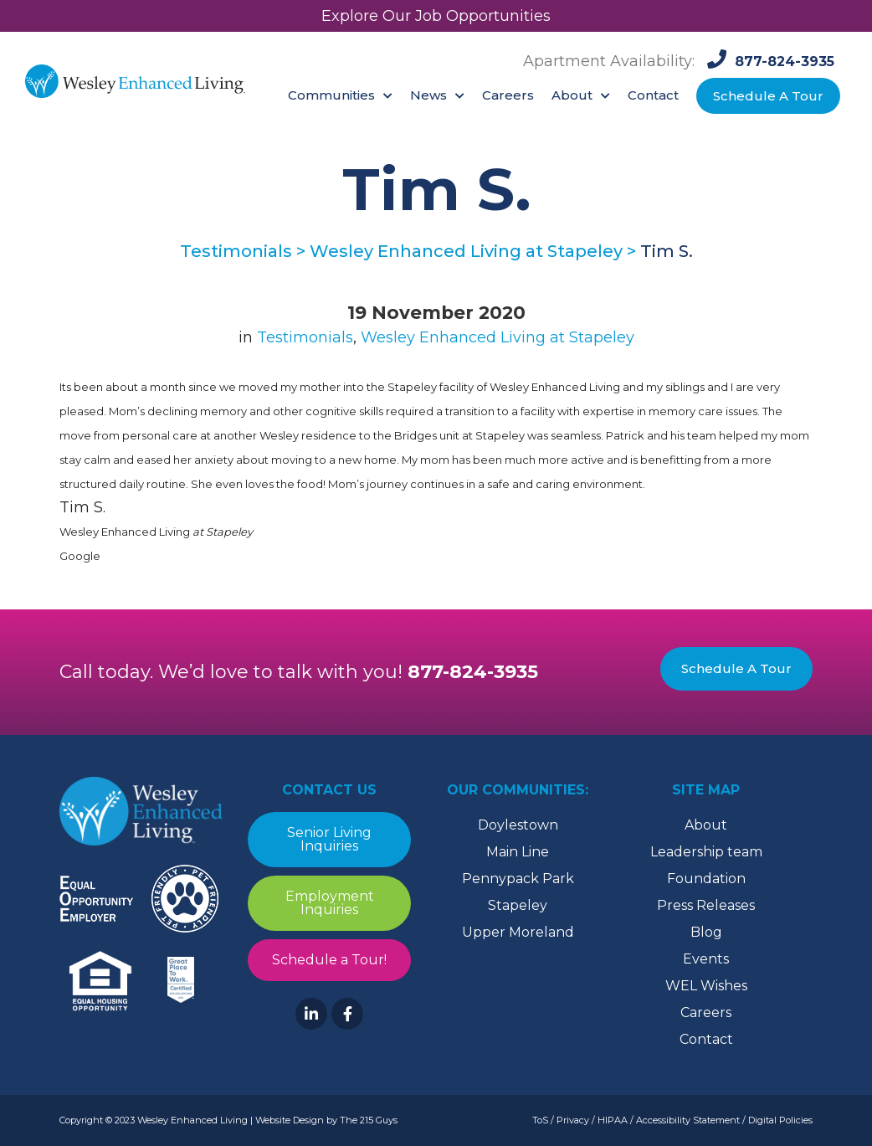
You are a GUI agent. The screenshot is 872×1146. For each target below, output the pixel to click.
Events (706, 959)
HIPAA (613, 1120)
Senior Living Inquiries (329, 839)
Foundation (706, 878)
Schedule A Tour (736, 668)
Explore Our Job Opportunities (436, 16)
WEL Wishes (706, 986)
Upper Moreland (518, 932)
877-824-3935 (473, 671)
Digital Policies (780, 1120)
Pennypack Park (518, 878)
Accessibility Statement (688, 1120)
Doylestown (518, 825)
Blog (706, 932)
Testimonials (305, 337)
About (706, 825)
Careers (705, 1012)
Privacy (573, 1120)
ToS (540, 1120)
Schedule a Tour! (329, 960)
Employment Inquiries (329, 902)
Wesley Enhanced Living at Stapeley (497, 337)
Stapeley (517, 905)
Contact (706, 1039)
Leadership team (706, 852)
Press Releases (706, 905)
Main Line (517, 852)
